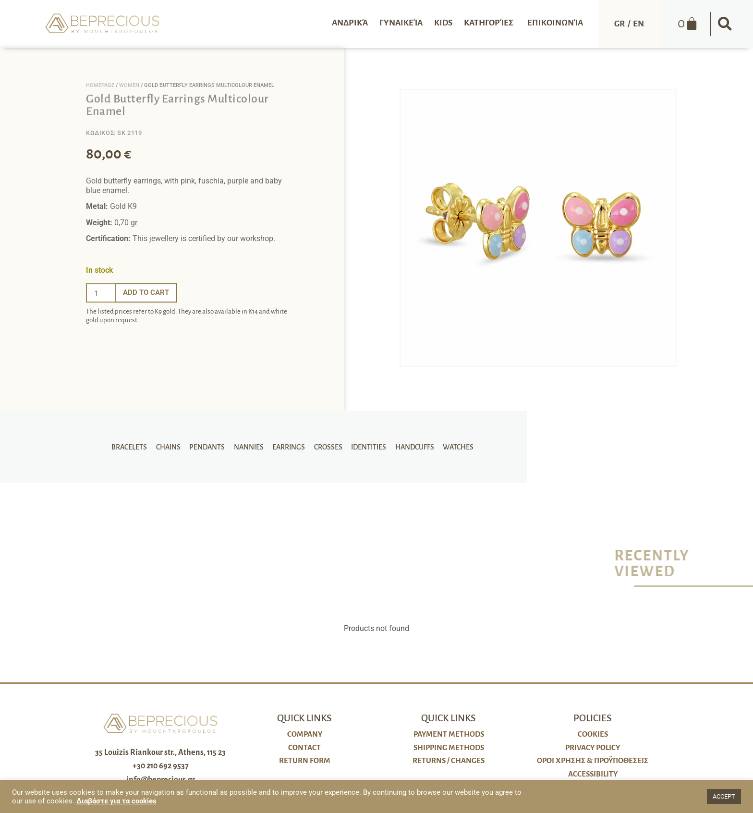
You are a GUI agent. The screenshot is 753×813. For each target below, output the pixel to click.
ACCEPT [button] (724, 796)
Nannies (250, 447)
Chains (171, 447)
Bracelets (134, 447)
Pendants (209, 447)
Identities (366, 447)
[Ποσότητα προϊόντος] (101, 293)
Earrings (288, 447)
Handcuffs (410, 447)
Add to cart (147, 292)
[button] (725, 24)
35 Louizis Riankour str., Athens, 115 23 (160, 752)
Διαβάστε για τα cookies (116, 801)
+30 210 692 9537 (161, 766)
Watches (453, 447)
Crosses (327, 447)
